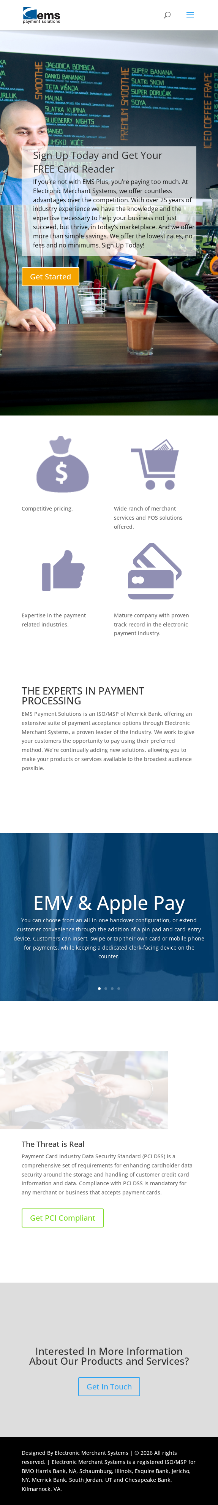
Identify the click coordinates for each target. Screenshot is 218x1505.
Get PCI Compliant (62, 1218)
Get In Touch (109, 1386)
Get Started (50, 276)
